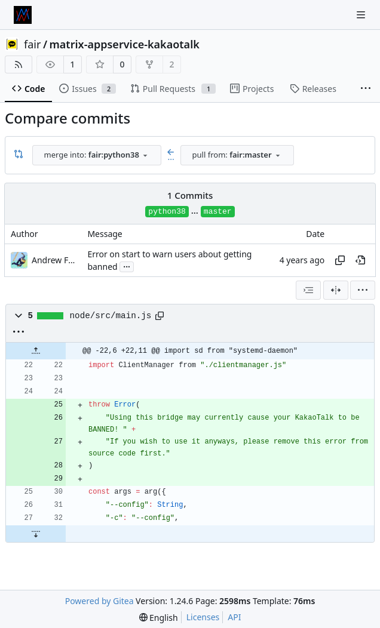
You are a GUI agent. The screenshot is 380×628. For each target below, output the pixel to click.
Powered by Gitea (99, 601)
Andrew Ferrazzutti (55, 260)
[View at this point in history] (360, 260)
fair (32, 44)
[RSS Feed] (18, 64)
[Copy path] (159, 315)
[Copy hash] (340, 260)
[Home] (22, 15)
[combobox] (96, 155)
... (126, 265)
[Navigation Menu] (362, 14)
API (234, 617)
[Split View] (335, 290)
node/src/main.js (111, 316)
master (218, 211)
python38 (166, 211)
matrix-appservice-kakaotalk (125, 44)
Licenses (203, 617)
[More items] (365, 89)
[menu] (362, 290)
